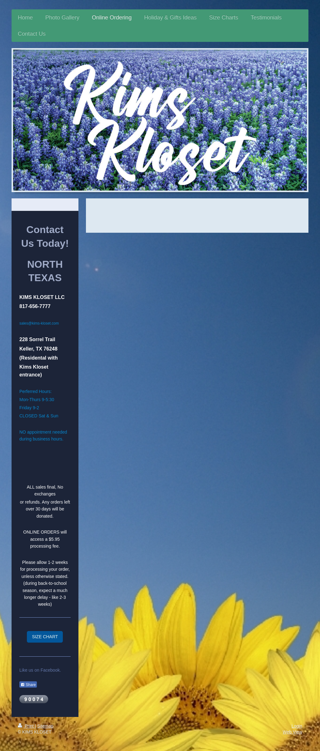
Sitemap (45, 726)
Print (26, 726)
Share (28, 685)
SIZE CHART (45, 636)
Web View (292, 731)
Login (297, 726)
